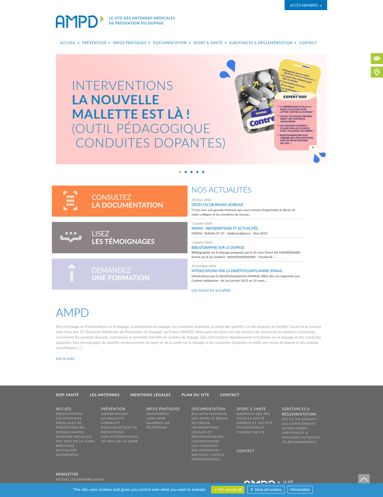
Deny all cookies (266, 489)
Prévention (113, 409)
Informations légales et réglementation (207, 431)
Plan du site (196, 394)
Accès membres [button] (306, 5)
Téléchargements (299, 442)
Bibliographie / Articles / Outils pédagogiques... (208, 454)
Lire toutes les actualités (211, 290)
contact (377, 58)
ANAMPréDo (157, 414)
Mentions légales (150, 394)
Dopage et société (254, 423)
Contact (308, 43)
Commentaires (206, 441)
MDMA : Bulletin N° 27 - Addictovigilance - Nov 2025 (246, 228)
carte (377, 72)
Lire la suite (65, 358)
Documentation (208, 409)
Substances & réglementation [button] (263, 43)
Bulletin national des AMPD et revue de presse (210, 418)
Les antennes (105, 394)
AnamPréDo (67, 455)
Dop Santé (67, 394)
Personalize (300, 489)
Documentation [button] (172, 43)
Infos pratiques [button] (132, 43)
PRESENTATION (69, 414)
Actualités (66, 450)
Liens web (155, 418)
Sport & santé (251, 409)
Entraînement (251, 427)
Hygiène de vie (251, 432)
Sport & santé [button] (209, 43)
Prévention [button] (96, 43)
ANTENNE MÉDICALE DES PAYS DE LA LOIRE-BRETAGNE (76, 441)
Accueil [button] (70, 43)
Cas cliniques (205, 446)
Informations (114, 414)
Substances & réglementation (299, 411)
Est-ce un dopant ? (300, 419)
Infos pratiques (163, 409)
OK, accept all (228, 489)
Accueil (64, 409)
